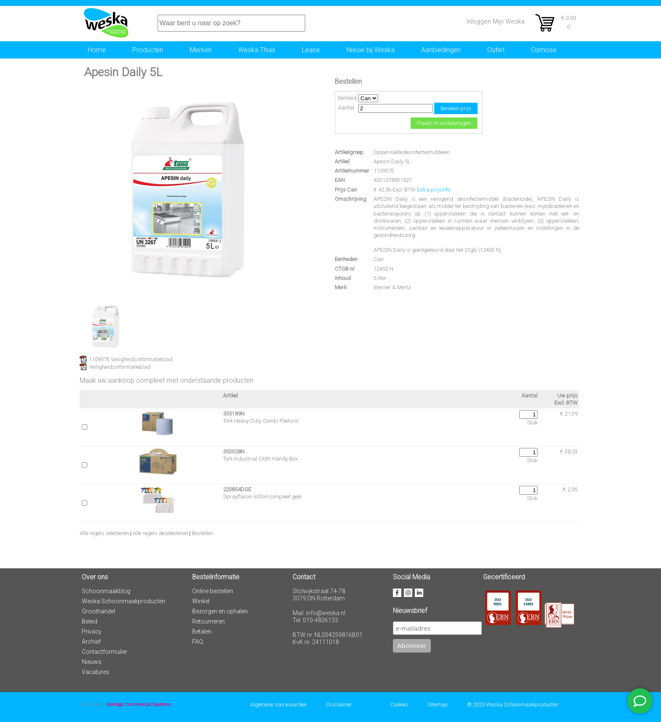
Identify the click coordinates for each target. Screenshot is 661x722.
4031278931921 (392, 180)
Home (97, 50)
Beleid (89, 621)
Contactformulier (104, 651)
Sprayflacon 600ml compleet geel (262, 496)
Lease (311, 50)
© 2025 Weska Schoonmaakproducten (513, 704)
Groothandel (98, 611)
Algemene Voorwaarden (278, 704)
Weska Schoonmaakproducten (123, 601)
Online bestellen (212, 591)
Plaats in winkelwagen (444, 123)
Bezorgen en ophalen (220, 611)
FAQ (197, 641)
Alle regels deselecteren (160, 533)
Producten (147, 50)
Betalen (202, 631)
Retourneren (208, 621)
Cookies (399, 704)
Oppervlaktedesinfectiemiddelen (411, 152)
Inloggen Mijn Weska (495, 21)
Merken (201, 50)
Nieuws (92, 661)
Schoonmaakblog (106, 591)
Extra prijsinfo (433, 189)
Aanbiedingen (441, 50)
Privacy (92, 631)
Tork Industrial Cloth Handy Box (260, 459)
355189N (234, 413)
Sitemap (437, 704)
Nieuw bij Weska (371, 50)
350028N (234, 451)
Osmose (543, 50)
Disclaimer (339, 704)
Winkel (201, 601)
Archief (91, 641)
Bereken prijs (456, 108)
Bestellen (202, 533)
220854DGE (237, 489)
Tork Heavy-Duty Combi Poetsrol (260, 421)
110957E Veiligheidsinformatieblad (130, 359)
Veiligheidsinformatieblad (119, 367)
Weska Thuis (256, 50)
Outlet (496, 50)
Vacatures (95, 672)
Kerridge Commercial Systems (139, 704)
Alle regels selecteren (104, 533)
